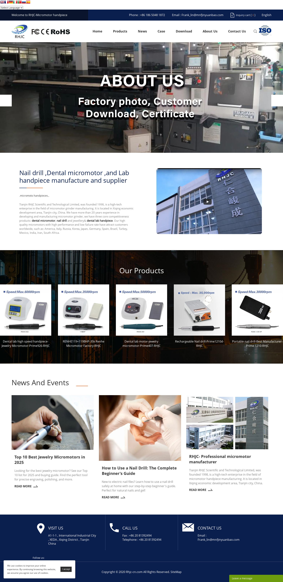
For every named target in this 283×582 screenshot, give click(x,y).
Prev (6, 100)
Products (120, 31)
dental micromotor (43, 220)
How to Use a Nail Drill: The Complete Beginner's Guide (139, 470)
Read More (26, 486)
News (142, 31)
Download (184, 31)
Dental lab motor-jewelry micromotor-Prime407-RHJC (141, 343)
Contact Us (237, 31)
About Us (210, 31)
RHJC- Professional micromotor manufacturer (220, 459)
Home (97, 31)
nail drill (62, 220)
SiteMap (176, 572)
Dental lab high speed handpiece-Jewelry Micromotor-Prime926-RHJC (26, 343)
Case (161, 31)
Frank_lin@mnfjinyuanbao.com (202, 15)
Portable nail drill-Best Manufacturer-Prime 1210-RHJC (257, 343)
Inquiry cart (243, 15)
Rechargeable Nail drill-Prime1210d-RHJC (199, 343)
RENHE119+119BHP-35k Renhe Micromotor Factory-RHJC (83, 343)
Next (277, 100)
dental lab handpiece (100, 220)
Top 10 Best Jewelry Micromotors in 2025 (49, 459)
